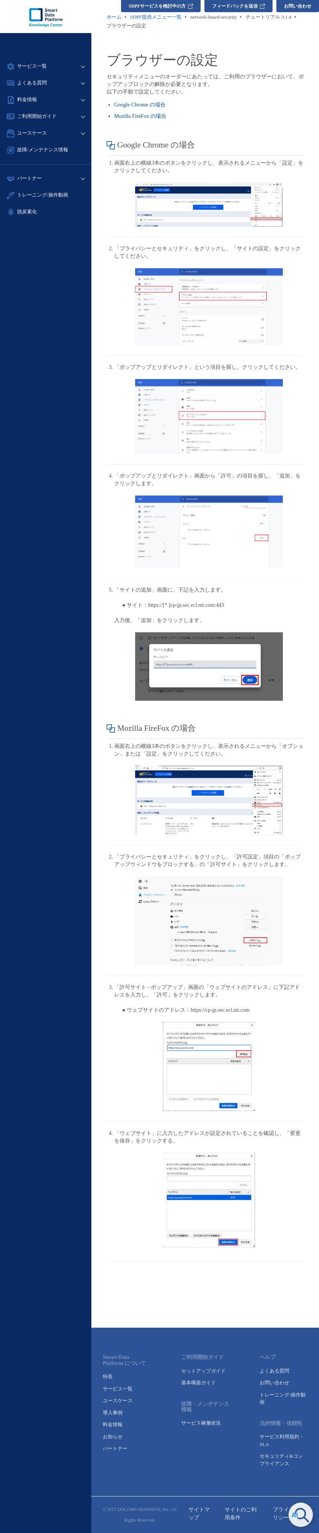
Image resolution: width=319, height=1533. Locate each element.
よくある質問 (274, 1371)
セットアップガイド (203, 1371)
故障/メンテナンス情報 (42, 149)
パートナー (115, 1448)
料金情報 (113, 1424)
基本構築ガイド (198, 1382)
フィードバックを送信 (238, 6)
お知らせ (113, 1436)
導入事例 (113, 1413)
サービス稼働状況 (201, 1423)
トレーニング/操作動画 (42, 195)
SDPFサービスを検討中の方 (161, 6)
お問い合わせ (297, 6)
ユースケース (117, 1400)
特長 (108, 1376)
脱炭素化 (27, 211)
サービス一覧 (117, 1389)
